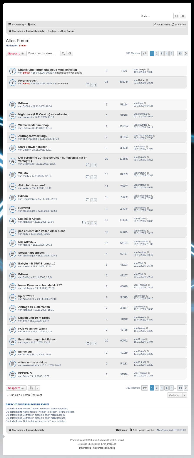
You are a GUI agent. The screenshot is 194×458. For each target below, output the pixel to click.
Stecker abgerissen (31, 252)
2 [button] (156, 53)
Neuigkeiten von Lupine (69, 72)
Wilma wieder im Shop (33, 125)
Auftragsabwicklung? (32, 136)
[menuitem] (31, 24)
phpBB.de (111, 444)
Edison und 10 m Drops (34, 317)
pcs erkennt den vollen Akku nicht (41, 231)
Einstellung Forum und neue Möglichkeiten (47, 69)
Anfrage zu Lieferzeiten (34, 307)
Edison (23, 103)
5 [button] (171, 53)
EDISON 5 (25, 373)
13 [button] (180, 53)
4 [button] (166, 53)
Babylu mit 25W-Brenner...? (36, 263)
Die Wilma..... (27, 241)
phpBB (85, 440)
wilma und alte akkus (32, 362)
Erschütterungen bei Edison (37, 339)
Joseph (142, 69)
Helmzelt (24, 208)
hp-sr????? (26, 296)
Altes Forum (17, 40)
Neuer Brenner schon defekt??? (40, 285)
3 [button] (161, 53)
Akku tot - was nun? (31, 185)
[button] (144, 53)
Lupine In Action (29, 218)
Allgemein (62, 83)
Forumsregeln (27, 80)
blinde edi (25, 351)
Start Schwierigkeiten (32, 146)
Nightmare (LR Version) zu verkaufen (43, 114)
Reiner (141, 80)
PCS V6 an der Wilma (32, 328)
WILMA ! (24, 173)
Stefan (23, 45)
